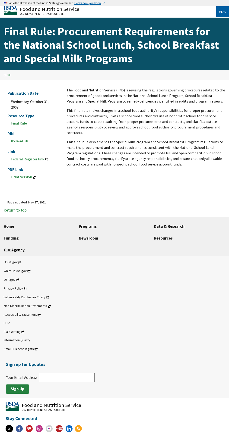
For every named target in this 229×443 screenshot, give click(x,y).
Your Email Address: (50, 377)
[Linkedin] (69, 428)
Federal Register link (27, 159)
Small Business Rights (19, 349)
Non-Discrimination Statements (25, 306)
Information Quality (17, 340)
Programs (88, 226)
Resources (163, 238)
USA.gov (10, 280)
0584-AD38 (19, 141)
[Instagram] (39, 428)
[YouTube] (59, 428)
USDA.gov (11, 262)
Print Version (21, 177)
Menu (222, 11)
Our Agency (14, 250)
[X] (9, 428)
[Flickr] (49, 428)
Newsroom (88, 238)
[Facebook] (19, 428)
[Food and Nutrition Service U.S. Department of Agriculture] (110, 10)
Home (7, 75)
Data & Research (169, 226)
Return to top (15, 210)
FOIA (7, 323)
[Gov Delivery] (29, 428)
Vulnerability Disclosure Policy (24, 297)
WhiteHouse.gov (15, 271)
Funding (11, 238)
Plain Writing (12, 332)
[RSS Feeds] (78, 428)
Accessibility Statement (20, 315)
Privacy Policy (13, 288)
